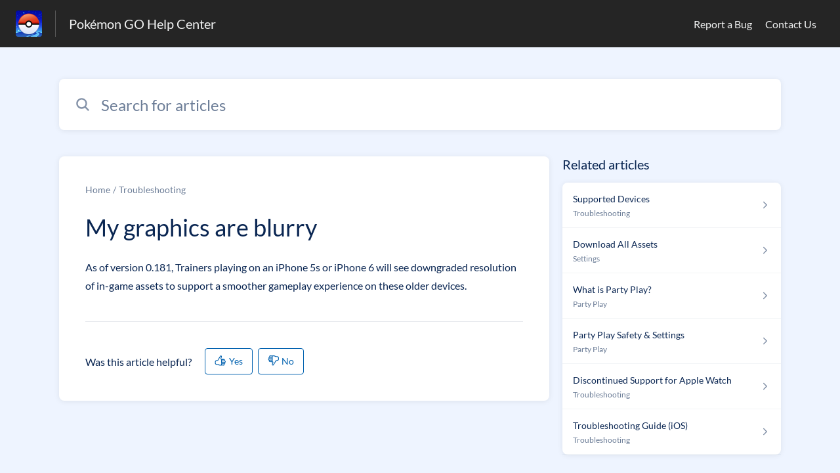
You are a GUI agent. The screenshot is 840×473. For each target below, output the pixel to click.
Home (97, 189)
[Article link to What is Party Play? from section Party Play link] (671, 296)
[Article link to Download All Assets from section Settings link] (671, 250)
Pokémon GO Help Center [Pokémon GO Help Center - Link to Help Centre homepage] (142, 24)
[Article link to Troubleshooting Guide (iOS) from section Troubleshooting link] (671, 432)
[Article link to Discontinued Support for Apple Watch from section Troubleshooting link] (671, 386)
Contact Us (790, 24)
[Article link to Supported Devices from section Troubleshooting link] (671, 205)
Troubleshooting (152, 189)
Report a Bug (723, 24)
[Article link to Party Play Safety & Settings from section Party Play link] (671, 341)
